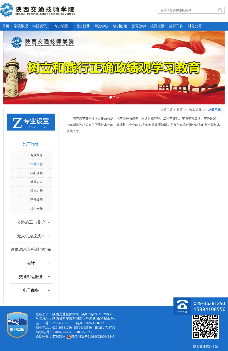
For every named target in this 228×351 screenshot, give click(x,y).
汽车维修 (195, 110)
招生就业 (82, 26)
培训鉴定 (120, 26)
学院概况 (21, 26)
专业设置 (61, 26)
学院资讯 (40, 26)
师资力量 (36, 191)
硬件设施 (36, 199)
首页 (5, 26)
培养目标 (36, 164)
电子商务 (31, 290)
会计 (31, 263)
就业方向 (36, 182)
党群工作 (176, 26)
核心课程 (36, 173)
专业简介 (36, 155)
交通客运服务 (31, 276)
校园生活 (157, 26)
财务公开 (195, 26)
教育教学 (139, 26)
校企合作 (36, 208)
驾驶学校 (101, 26)
